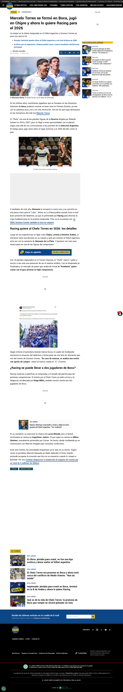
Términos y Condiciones (42, 626)
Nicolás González (19, 51)
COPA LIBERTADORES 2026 (38, 5)
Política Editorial (61, 661)
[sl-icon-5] (110, 637)
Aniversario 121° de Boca (105, 1)
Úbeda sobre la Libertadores (66, 1)
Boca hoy (13, 1)
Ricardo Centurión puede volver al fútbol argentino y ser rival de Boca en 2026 (45, 40)
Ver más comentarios (61, 252)
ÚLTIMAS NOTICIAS (20, 5)
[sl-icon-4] (105, 637)
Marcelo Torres (43, 113)
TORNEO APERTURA (66, 5)
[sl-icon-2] (97, 637)
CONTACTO (35, 647)
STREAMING (53, 5)
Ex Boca (14, 469)
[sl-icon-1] (93, 637)
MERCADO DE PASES (96, 5)
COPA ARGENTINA (82, 5)
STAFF (28, 647)
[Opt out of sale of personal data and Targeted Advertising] (3, 688)
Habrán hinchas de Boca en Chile (26, 1)
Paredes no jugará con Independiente (47, 1)
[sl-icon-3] (101, 637)
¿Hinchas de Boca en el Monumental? (86, 1)
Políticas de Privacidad (47, 661)
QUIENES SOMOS (18, 647)
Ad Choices (16, 661)
